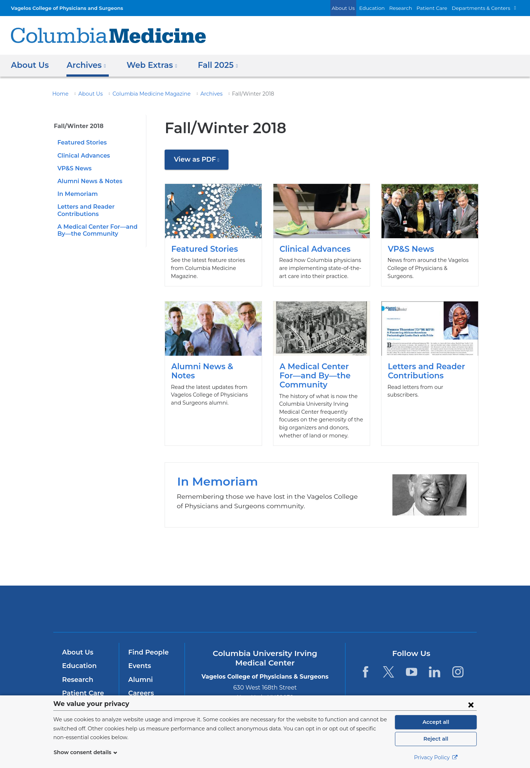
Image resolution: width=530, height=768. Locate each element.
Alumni (139, 679)
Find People (146, 652)
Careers (140, 693)
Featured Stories (80, 142)
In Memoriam (75, 194)
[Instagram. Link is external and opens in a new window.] (458, 672)
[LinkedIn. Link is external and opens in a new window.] (435, 672)
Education (385, 8)
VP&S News (73, 168)
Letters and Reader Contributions (429, 369)
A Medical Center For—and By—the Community (321, 369)
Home (59, 94)
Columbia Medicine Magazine (141, 94)
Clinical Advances (82, 156)
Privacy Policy (435, 757)
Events (139, 665)
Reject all (435, 739)
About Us (359, 8)
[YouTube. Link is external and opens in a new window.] (412, 672)
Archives (196, 94)
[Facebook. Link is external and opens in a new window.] (365, 672)
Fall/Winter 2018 (76, 126)
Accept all (435, 722)
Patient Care (440, 8)
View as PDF (199, 162)
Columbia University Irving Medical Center (165, 608)
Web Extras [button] (148, 65)
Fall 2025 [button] (211, 65)
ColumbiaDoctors (370, 608)
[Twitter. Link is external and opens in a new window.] (389, 672)
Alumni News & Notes (87, 181)
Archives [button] (84, 65)
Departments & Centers (484, 8)
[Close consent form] (471, 704)
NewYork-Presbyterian (265, 613)
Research (411, 8)
